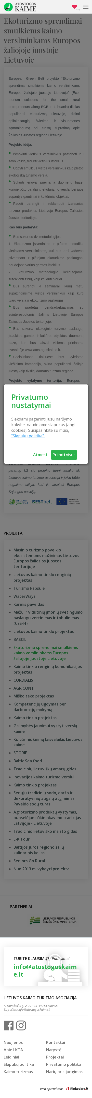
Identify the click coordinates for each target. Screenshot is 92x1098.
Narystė (53, 1049)
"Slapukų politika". (28, 436)
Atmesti (41, 454)
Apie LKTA (13, 1049)
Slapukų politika (19, 1064)
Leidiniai (11, 1057)
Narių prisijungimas (64, 1071)
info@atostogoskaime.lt (45, 970)
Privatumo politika (63, 1064)
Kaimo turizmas (18, 1071)
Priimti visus (64, 454)
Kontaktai (55, 1042)
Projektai (55, 1057)
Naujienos (13, 1042)
